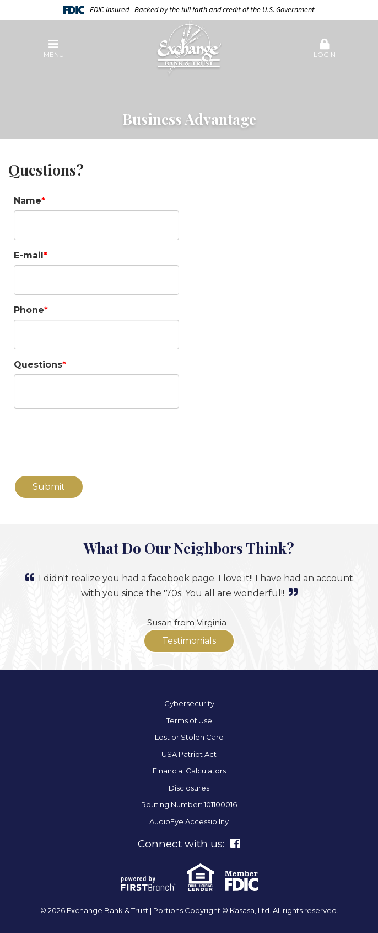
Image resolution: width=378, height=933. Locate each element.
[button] (53, 49)
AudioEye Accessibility (189, 821)
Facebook (235, 843)
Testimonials (189, 640)
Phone (29, 310)
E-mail (29, 255)
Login (324, 49)
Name (27, 200)
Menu (53, 49)
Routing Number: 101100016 (189, 804)
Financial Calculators (189, 770)
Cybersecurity (189, 703)
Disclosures (189, 787)
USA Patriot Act (189, 754)
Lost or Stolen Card (189, 737)
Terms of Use (189, 720)
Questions (38, 364)
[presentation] (97, 442)
